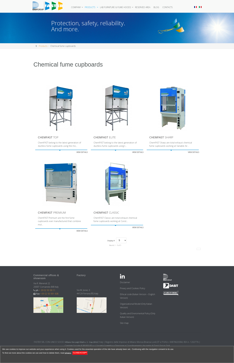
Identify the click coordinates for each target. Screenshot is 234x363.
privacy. (68, 353)
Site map (124, 323)
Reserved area (143, 7)
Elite (105, 137)
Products (91, 7)
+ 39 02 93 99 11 (47, 290)
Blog (157, 7)
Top (49, 137)
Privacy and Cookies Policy (132, 288)
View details (82, 152)
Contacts (169, 7)
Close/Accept (80, 353)
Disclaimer (125, 282)
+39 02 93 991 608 (49, 294)
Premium (52, 213)
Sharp (162, 137)
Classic (107, 213)
